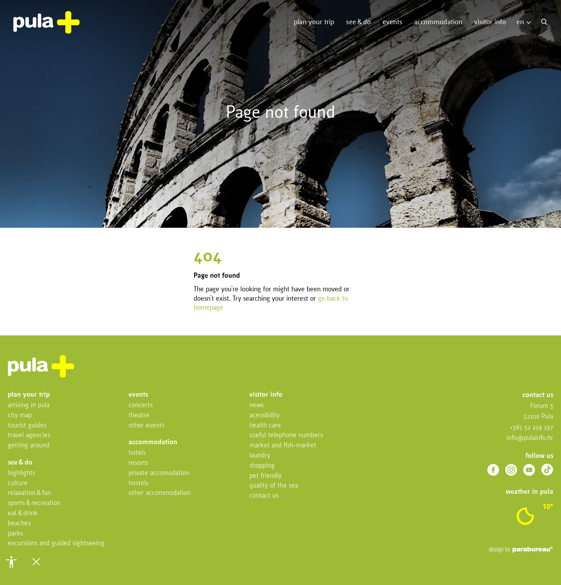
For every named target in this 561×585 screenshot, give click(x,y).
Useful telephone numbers (286, 435)
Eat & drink (23, 513)
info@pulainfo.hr (529, 438)
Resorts (138, 463)
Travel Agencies (29, 435)
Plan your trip (314, 22)
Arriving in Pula (28, 405)
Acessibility (264, 415)
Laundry (259, 455)
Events (392, 22)
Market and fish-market (282, 445)
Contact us (264, 496)
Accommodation (438, 22)
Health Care (265, 425)
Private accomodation (159, 473)
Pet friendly (265, 476)
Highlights (21, 473)
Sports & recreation (34, 503)
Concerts (141, 405)
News (256, 405)
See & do (358, 22)
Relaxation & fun (29, 493)
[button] (11, 562)
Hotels (137, 453)
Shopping (262, 466)
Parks (15, 533)
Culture (18, 483)
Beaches (19, 523)
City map (20, 415)
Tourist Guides (27, 425)
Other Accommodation (160, 493)
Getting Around (28, 445)
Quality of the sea (273, 485)
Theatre (139, 415)
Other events (146, 425)
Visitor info (490, 22)
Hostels (138, 483)
